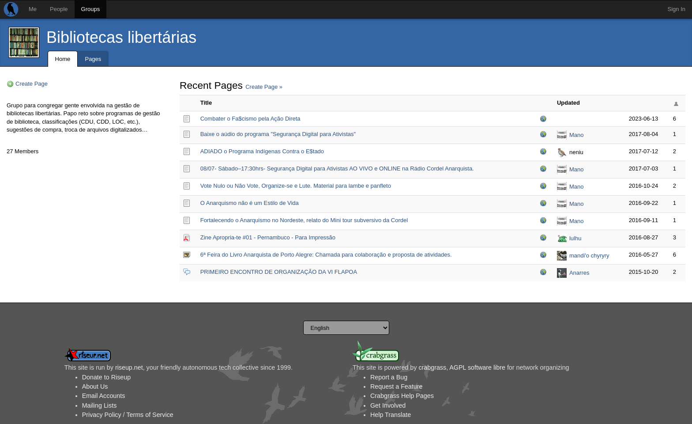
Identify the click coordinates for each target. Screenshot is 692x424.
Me (33, 9)
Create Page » (263, 86)
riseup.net (129, 367)
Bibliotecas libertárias (121, 37)
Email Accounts (103, 395)
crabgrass (432, 367)
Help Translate (390, 414)
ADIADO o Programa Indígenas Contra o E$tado (262, 151)
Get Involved (388, 405)
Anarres (579, 272)
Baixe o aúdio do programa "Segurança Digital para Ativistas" (278, 134)
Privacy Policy (101, 414)
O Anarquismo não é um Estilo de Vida (249, 203)
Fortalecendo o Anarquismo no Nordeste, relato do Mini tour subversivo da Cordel (304, 220)
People (59, 9)
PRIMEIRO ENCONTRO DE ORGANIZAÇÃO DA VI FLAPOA (278, 272)
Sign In (676, 9)
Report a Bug (388, 377)
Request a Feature (396, 386)
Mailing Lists (99, 405)
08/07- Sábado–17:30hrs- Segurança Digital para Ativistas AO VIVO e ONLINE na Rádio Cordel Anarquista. (337, 168)
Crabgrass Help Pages (402, 395)
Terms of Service (149, 414)
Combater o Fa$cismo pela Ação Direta (250, 118)
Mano (576, 135)
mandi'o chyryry (589, 255)
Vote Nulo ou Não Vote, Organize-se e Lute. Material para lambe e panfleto (295, 185)
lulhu (575, 238)
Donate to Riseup (106, 377)
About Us (95, 386)
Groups (90, 9)
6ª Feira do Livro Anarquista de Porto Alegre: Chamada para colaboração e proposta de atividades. (326, 254)
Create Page (31, 83)
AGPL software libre (477, 367)
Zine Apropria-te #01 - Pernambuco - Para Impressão (267, 237)
